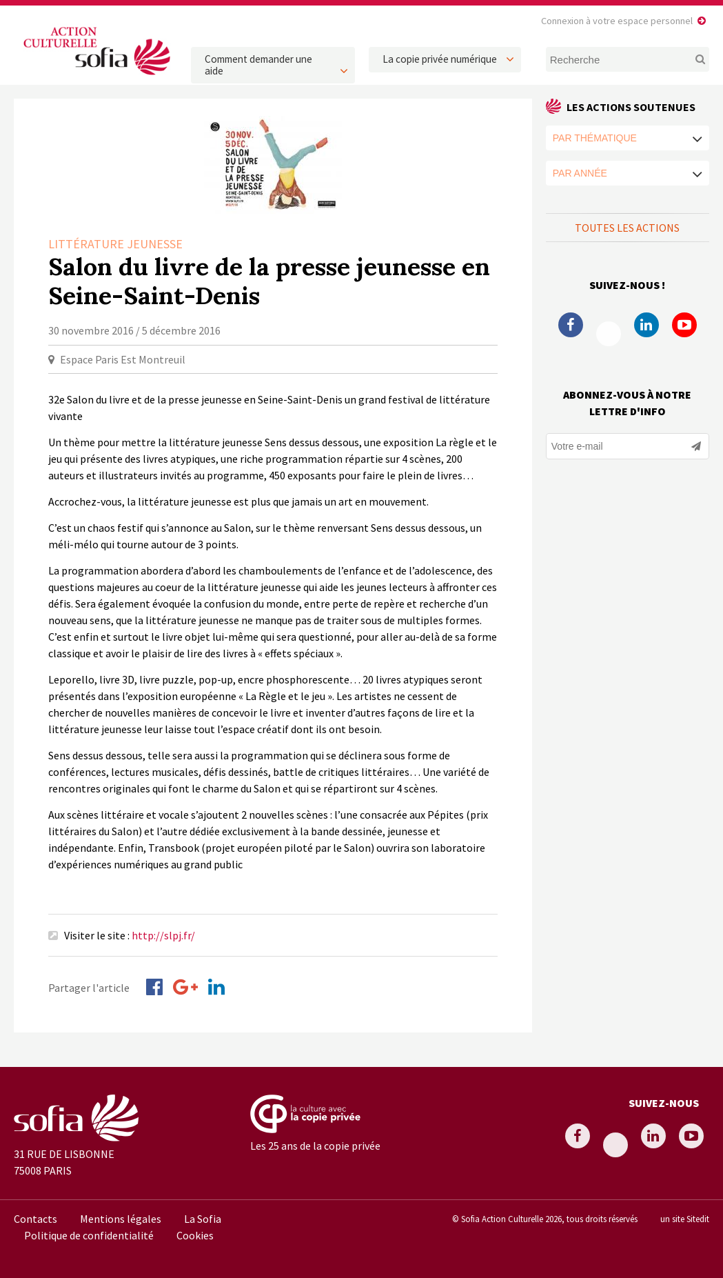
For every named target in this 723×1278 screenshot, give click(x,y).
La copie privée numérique (440, 59)
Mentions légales (120, 1219)
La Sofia (202, 1219)
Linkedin (646, 324)
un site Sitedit (684, 1218)
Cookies (195, 1235)
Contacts (35, 1219)
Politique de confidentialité (89, 1235)
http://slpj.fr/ (163, 935)
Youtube (684, 324)
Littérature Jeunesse (115, 244)
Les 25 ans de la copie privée (315, 1145)
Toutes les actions (627, 227)
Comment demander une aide (258, 64)
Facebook (570, 324)
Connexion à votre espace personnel (617, 20)
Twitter (608, 333)
